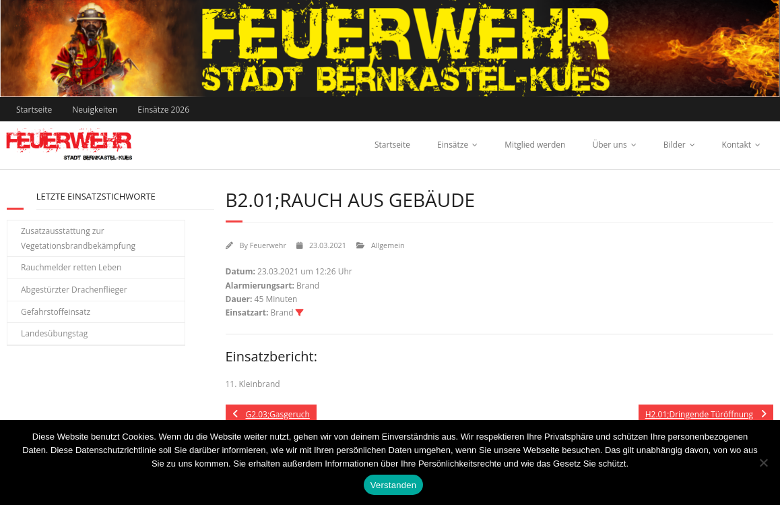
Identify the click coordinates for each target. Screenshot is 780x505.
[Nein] (763, 462)
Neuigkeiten (94, 109)
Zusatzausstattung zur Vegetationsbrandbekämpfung (78, 238)
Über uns (609, 144)
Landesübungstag (54, 333)
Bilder (674, 144)
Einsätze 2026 (163, 109)
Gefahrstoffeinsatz (55, 312)
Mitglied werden (535, 144)
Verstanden (393, 485)
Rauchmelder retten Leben (71, 267)
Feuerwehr (268, 245)
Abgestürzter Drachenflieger (74, 289)
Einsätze (452, 144)
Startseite (34, 109)
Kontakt (736, 144)
